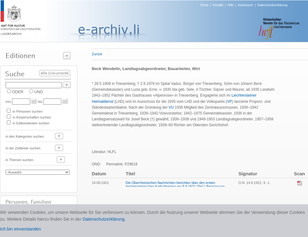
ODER (17, 91)
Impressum (245, 5)
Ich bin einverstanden (20, 229)
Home (205, 5)
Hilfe (231, 5)
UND (38, 91)
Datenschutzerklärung (272, 5)
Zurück (97, 54)
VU (171, 107)
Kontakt (218, 5)
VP (229, 101)
